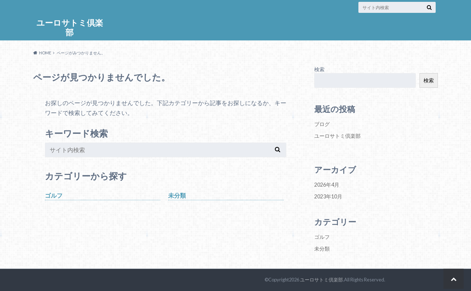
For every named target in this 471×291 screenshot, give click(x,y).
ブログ (322, 124)
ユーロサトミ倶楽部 (69, 27)
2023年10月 (328, 196)
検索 (319, 69)
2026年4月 (326, 185)
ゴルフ (54, 195)
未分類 (177, 195)
